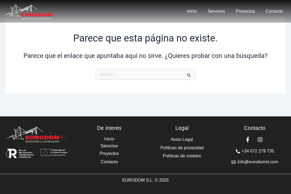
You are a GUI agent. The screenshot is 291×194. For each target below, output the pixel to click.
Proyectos (245, 11)
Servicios (216, 11)
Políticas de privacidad (181, 148)
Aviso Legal (182, 139)
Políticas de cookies (182, 156)
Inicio (192, 11)
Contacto (274, 11)
